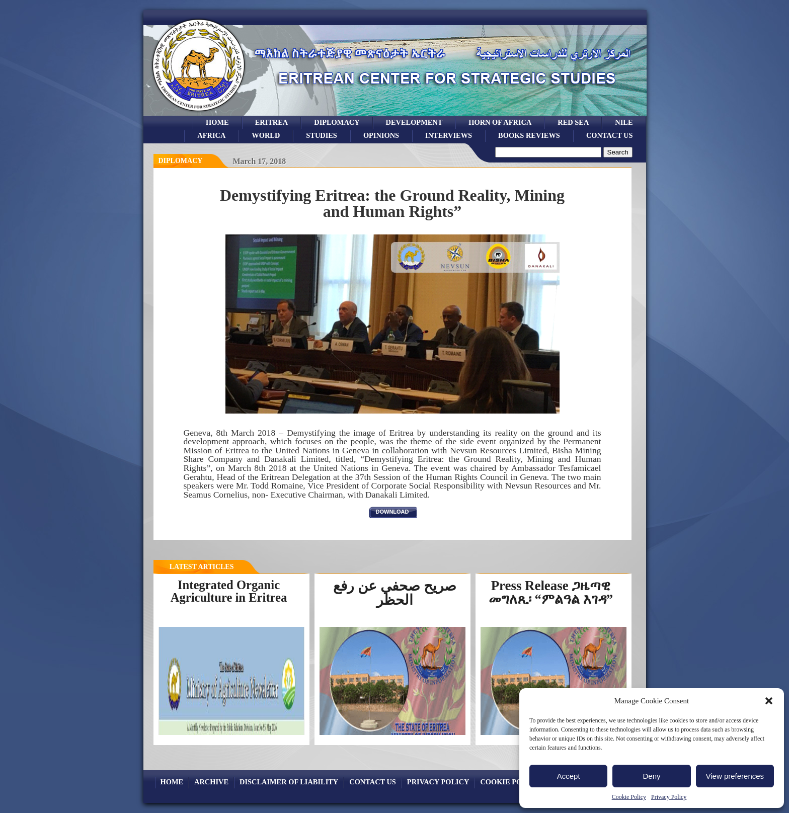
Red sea (573, 122)
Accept (568, 776)
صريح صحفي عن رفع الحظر (394, 593)
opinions (381, 135)
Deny (651, 776)
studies (321, 135)
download (392, 512)
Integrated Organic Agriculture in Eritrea (229, 591)
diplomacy (181, 161)
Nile (624, 122)
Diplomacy (336, 122)
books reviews (529, 135)
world (266, 135)
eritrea (271, 122)
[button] (769, 701)
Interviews (448, 135)
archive (211, 782)
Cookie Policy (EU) (518, 782)
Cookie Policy (629, 796)
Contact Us (609, 135)
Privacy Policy (668, 796)
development (414, 122)
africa (211, 135)
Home (217, 122)
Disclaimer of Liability (289, 782)
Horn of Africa (499, 122)
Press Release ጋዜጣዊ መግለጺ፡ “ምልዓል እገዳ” (551, 592)
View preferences (735, 776)
